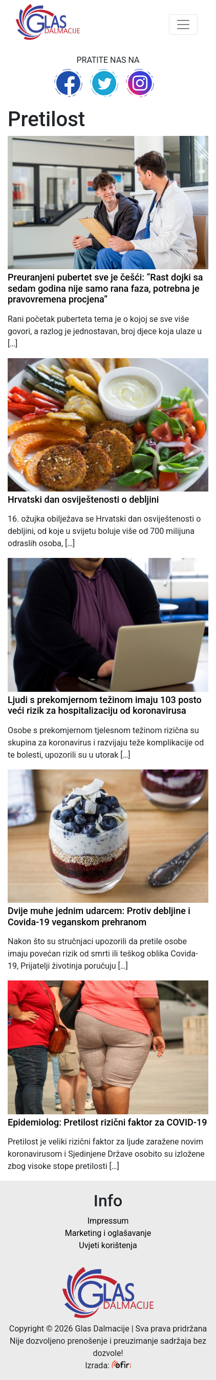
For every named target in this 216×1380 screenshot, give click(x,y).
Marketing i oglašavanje (108, 1233)
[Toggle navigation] (183, 24)
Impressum (108, 1221)
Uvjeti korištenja (108, 1245)
